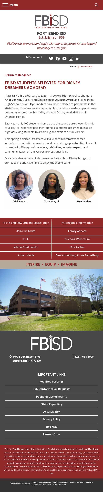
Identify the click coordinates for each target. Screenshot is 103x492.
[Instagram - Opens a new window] (71, 59)
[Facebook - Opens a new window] (58, 58)
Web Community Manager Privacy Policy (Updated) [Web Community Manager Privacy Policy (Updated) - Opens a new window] (73, 482)
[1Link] (26, 239)
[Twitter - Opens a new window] (51, 58)
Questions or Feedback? (41, 482)
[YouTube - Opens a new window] (64, 58)
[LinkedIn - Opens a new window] (77, 58)
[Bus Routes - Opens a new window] (77, 247)
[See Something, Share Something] (77, 255)
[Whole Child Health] (26, 247)
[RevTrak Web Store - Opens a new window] (77, 239)
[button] (10, 5)
